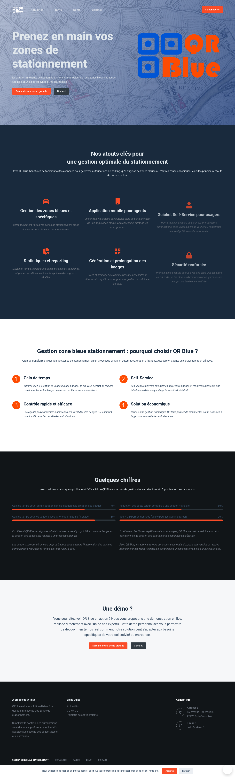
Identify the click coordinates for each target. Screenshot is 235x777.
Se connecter (212, 9)
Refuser (186, 771)
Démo (77, 9)
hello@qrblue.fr (195, 727)
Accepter (169, 771)
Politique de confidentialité (82, 714)
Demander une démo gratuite (31, 91)
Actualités (37, 9)
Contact (97, 9)
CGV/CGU (72, 710)
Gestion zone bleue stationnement (30, 760)
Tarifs (58, 9)
